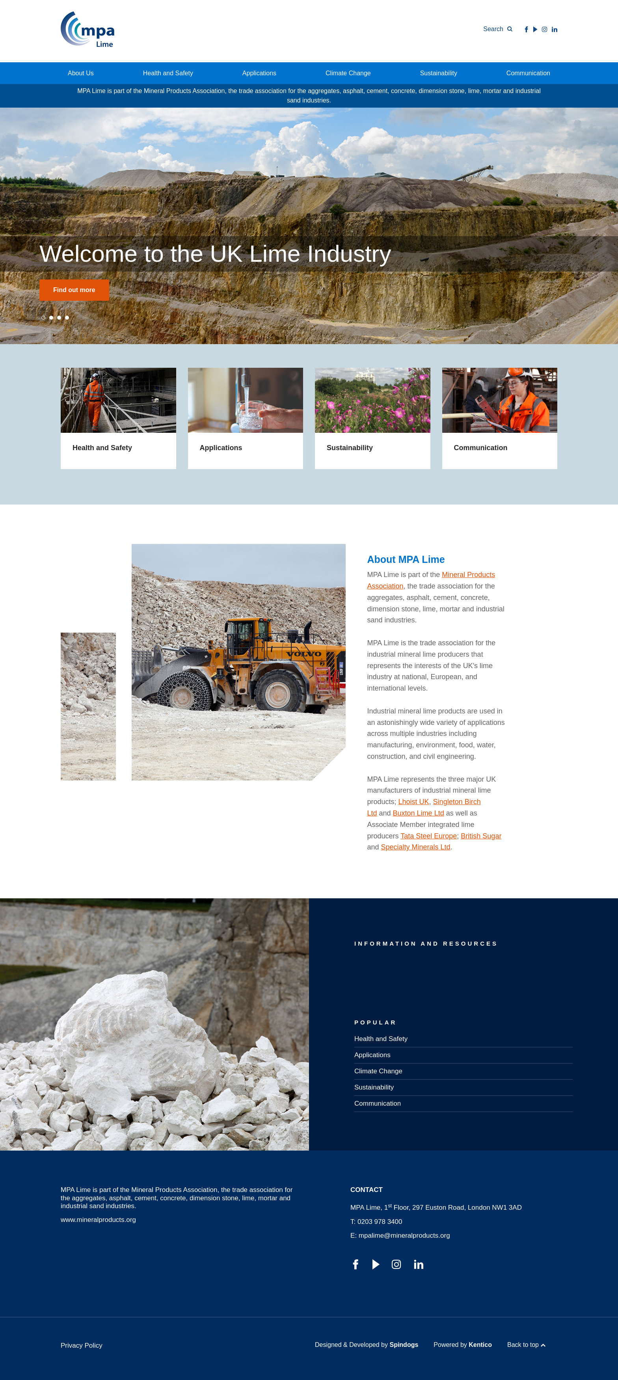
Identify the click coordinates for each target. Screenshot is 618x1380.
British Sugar (481, 836)
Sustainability (438, 73)
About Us (81, 73)
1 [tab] (43, 318)
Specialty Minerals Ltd (415, 847)
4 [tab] (67, 318)
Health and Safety (168, 73)
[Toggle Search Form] (497, 29)
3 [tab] (59, 318)
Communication (528, 73)
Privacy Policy (81, 1345)
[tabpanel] (309, 226)
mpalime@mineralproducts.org (404, 1235)
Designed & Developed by (366, 1344)
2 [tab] (51, 318)
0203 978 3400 (379, 1221)
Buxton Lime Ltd (418, 813)
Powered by (463, 1344)
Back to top (523, 1344)
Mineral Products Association (174, 1190)
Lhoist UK (413, 802)
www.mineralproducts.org (98, 1220)
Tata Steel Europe (428, 836)
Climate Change (348, 73)
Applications (259, 73)
